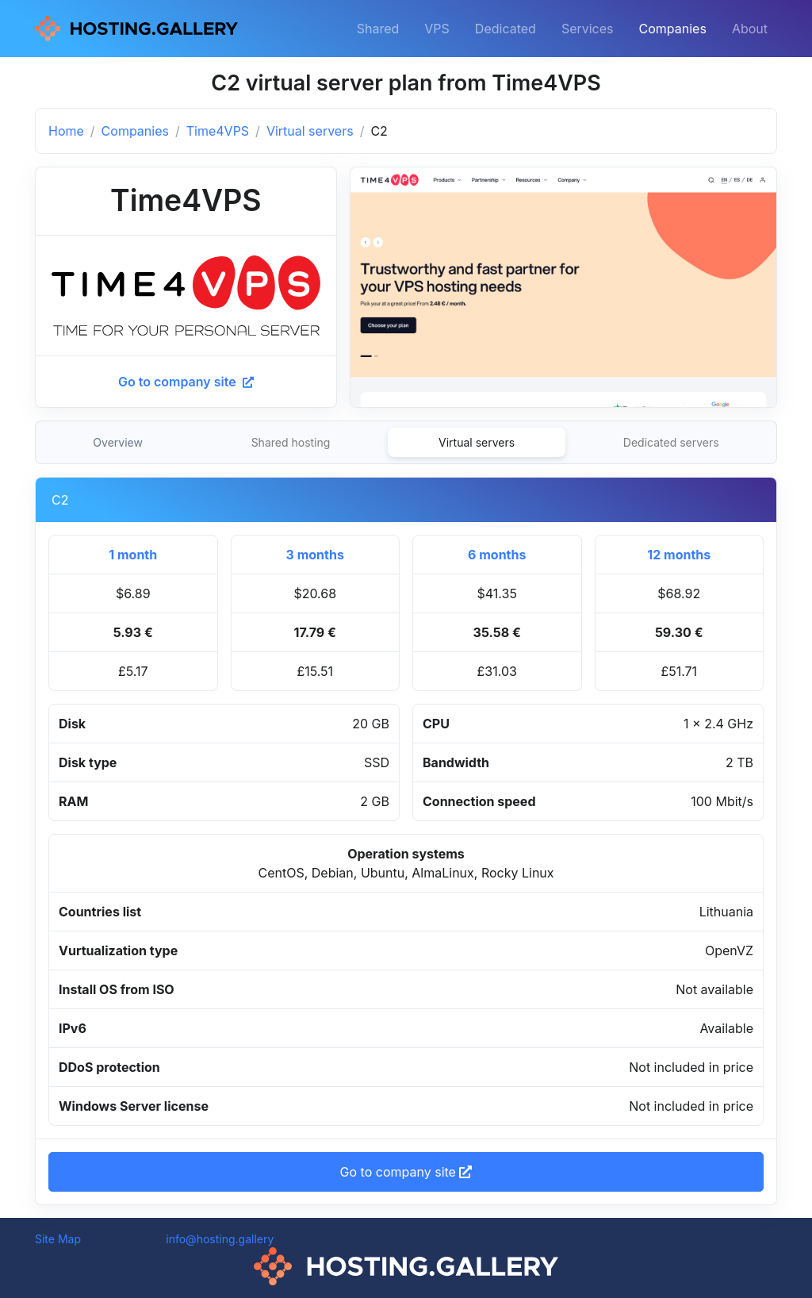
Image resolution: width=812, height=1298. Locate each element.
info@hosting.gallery (220, 1239)
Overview (118, 442)
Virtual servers (310, 131)
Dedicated (505, 28)
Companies (673, 28)
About (750, 28)
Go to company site (186, 382)
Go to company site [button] (406, 1172)
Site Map (58, 1239)
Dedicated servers (671, 442)
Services (587, 28)
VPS (437, 28)
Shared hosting (291, 442)
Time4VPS (217, 131)
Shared (378, 28)
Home (66, 131)
